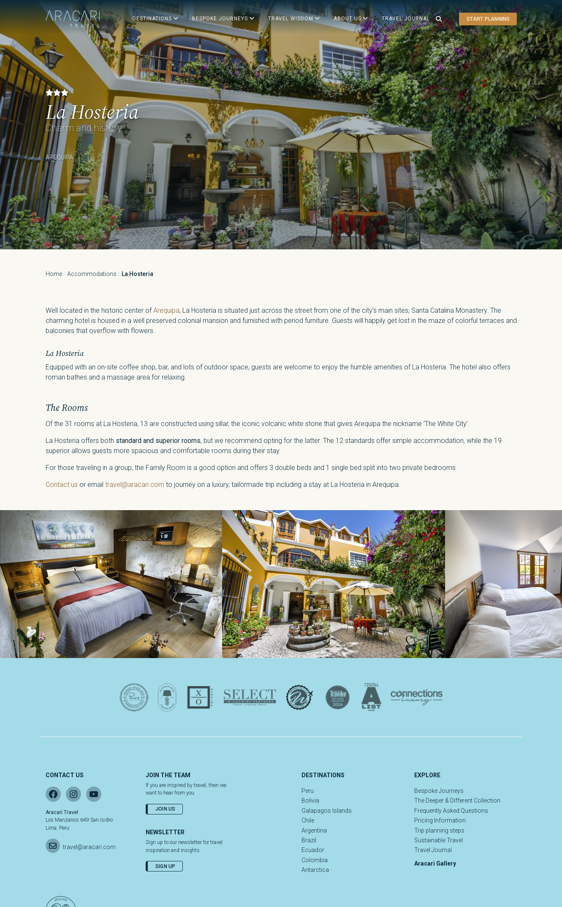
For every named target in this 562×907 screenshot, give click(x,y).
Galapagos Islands (326, 810)
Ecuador (312, 850)
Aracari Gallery (435, 863)
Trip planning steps (439, 830)
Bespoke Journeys (439, 790)
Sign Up (165, 866)
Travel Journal (433, 850)
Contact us (62, 485)
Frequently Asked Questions (451, 810)
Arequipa (166, 310)
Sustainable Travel (438, 840)
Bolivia (310, 800)
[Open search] (438, 19)
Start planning (488, 19)
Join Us (165, 809)
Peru (307, 790)
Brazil (308, 840)
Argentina (314, 830)
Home (54, 273)
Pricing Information (440, 820)
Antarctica (315, 869)
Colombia (314, 860)
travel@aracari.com (134, 485)
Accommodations (92, 273)
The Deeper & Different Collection (457, 800)
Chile (307, 820)
